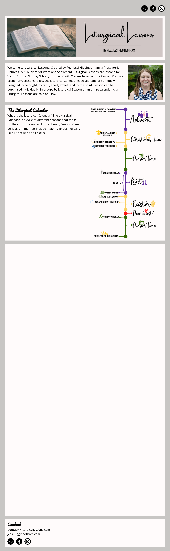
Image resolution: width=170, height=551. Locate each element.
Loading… (85, 380)
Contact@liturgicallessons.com (28, 529)
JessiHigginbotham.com (23, 534)
